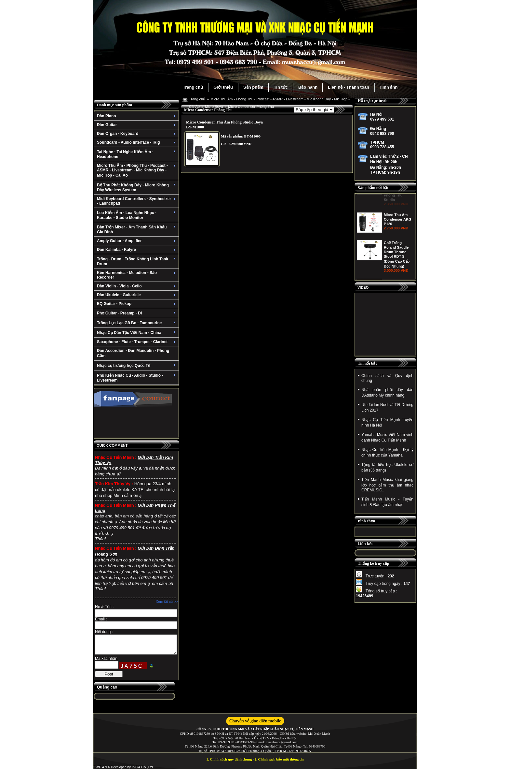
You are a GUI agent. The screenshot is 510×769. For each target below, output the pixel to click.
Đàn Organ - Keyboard (137, 133)
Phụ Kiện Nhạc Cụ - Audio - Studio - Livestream (137, 378)
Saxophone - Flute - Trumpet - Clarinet (137, 342)
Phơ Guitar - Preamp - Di (137, 313)
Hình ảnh (388, 87)
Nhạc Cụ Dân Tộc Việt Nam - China (137, 332)
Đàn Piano (137, 116)
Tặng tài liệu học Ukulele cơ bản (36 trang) (387, 467)
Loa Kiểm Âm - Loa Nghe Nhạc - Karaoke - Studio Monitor (137, 215)
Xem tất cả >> (167, 601)
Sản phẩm (253, 87)
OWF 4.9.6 (101, 767)
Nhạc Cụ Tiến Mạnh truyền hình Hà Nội (387, 422)
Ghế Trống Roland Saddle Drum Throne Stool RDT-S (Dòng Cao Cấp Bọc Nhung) (396, 277)
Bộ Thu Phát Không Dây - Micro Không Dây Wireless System (137, 187)
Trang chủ (193, 87)
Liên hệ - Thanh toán (348, 87)
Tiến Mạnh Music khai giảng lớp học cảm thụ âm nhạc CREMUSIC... (387, 484)
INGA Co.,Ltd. (143, 767)
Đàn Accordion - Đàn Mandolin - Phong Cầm (133, 353)
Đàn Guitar (137, 125)
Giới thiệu (223, 87)
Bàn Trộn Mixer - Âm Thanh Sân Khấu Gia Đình (137, 229)
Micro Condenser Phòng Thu (251, 107)
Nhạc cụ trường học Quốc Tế (137, 365)
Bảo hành (307, 87)
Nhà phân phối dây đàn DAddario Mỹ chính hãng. (387, 392)
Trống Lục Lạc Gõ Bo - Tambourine (137, 323)
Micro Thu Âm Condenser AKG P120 (397, 242)
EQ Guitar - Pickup (137, 303)
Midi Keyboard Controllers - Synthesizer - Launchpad (137, 201)
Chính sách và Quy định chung (387, 378)
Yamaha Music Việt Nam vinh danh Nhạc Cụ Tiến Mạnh (387, 437)
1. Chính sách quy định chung (229, 759)
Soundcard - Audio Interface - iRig (137, 142)
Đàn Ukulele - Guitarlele (137, 295)
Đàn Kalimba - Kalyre (137, 249)
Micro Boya (214, 107)
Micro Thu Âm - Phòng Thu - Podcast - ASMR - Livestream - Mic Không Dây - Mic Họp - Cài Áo (137, 170)
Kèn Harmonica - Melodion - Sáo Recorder (137, 275)
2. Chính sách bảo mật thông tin (279, 759)
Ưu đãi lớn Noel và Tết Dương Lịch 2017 (387, 407)
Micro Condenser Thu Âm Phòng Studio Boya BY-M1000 (224, 124)
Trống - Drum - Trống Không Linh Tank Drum (137, 261)
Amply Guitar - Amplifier (137, 241)
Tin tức (281, 87)
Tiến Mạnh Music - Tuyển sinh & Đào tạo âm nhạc (387, 502)
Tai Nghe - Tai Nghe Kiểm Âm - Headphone (137, 154)
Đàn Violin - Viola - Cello (137, 286)
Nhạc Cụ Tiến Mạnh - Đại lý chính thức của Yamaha (387, 452)
